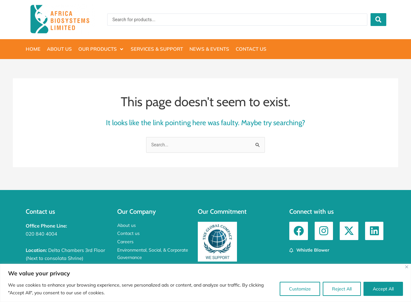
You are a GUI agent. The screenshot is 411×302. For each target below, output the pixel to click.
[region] (205, 283)
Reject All (342, 289)
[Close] (406, 266)
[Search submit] (378, 19)
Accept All (383, 289)
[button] (101, 49)
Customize (300, 289)
